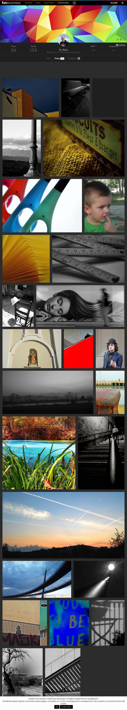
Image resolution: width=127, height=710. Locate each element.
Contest (28, 3)
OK (57, 707)
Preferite (74, 58)
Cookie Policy (66, 707)
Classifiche (49, 3)
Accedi (114, 3)
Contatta (120, 45)
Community (63, 3)
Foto (38, 3)
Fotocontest (11, 2)
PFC (93, 46)
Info (49, 59)
